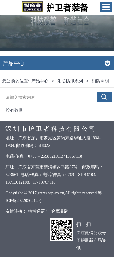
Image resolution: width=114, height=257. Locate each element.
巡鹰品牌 (59, 211)
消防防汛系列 (70, 81)
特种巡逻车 (38, 211)
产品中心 (39, 81)
